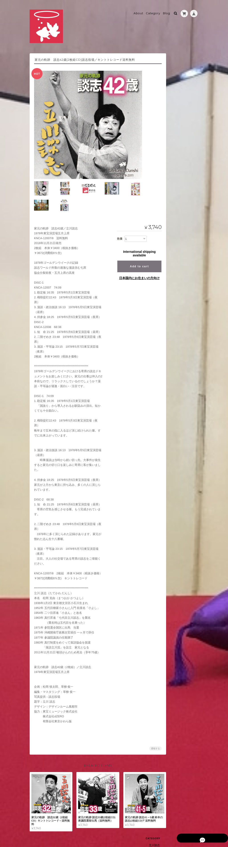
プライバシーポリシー (149, 829)
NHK (173, 82)
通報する (149, 729)
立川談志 (173, 58)
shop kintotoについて (181, 245)
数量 (114, 219)
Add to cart (133, 247)
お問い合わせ (177, 269)
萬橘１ (175, 182)
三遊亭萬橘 (175, 174)
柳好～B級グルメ (181, 207)
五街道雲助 (175, 129)
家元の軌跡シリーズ (183, 66)
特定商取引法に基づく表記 (181, 258)
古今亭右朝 (175, 90)
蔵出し (175, 138)
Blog (166, 10)
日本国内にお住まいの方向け (134, 258)
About (138, 10)
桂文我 (172, 215)
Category (153, 10)
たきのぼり (177, 154)
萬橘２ (175, 190)
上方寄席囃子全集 (181, 223)
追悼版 (175, 74)
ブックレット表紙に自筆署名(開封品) (184, 164)
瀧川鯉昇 (173, 146)
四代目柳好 (175, 198)
